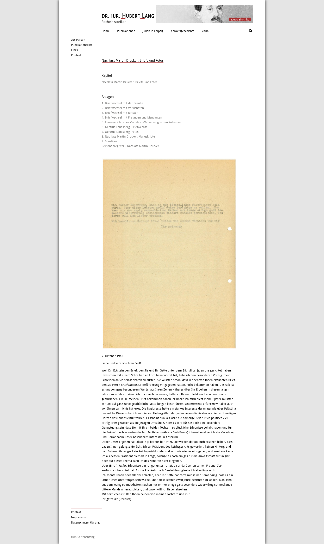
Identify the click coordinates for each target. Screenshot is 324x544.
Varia (205, 31)
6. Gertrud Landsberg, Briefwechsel (125, 127)
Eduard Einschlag (240, 19)
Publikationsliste (82, 45)
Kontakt (76, 55)
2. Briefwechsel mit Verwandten (123, 108)
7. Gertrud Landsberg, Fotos (120, 132)
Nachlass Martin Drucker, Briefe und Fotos (129, 82)
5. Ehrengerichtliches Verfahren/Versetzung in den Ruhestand (142, 122)
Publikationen (126, 31)
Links (74, 50)
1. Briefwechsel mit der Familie (122, 103)
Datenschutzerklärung (85, 522)
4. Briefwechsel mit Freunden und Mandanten (132, 117)
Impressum (78, 517)
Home (106, 31)
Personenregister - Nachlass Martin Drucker (130, 146)
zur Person (78, 40)
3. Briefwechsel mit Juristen (120, 113)
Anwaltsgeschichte (182, 31)
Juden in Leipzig (153, 31)
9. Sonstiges (109, 141)
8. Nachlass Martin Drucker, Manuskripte (128, 136)
